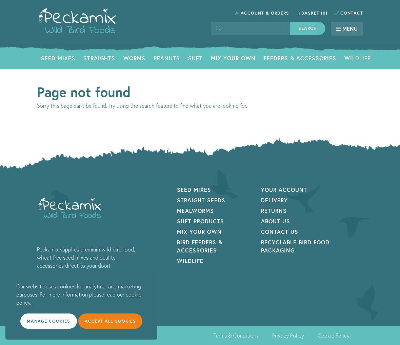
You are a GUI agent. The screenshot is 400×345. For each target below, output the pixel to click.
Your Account (284, 189)
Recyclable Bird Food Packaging (295, 246)
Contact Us (279, 231)
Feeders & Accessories (300, 58)
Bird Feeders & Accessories (199, 246)
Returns (274, 210)
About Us (275, 221)
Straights (99, 58)
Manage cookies (48, 321)
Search (307, 28)
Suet (195, 58)
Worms (134, 58)
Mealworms (195, 210)
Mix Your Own (233, 58)
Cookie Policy (333, 335)
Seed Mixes (58, 58)
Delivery (274, 200)
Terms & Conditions (236, 335)
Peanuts (167, 58)
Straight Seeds (201, 200)
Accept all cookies (110, 321)
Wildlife (357, 58)
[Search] (250, 28)
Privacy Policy (288, 335)
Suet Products (200, 221)
